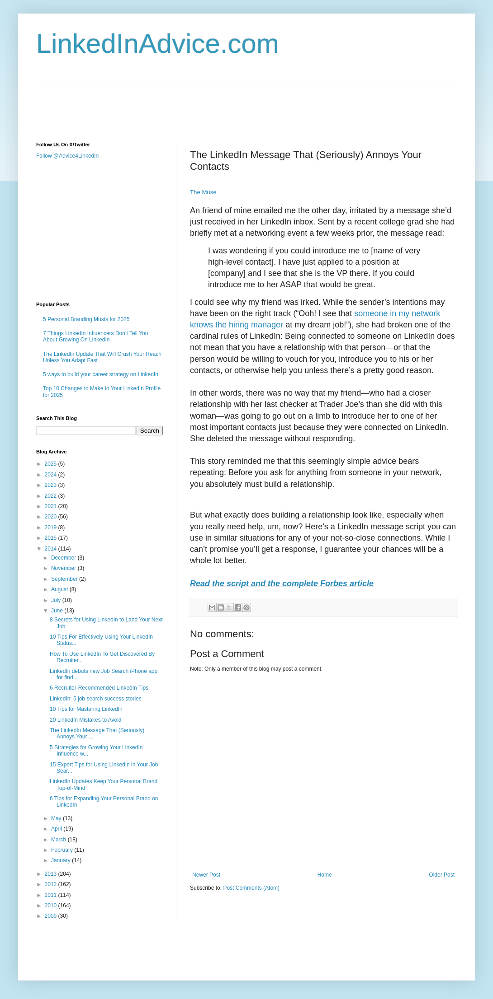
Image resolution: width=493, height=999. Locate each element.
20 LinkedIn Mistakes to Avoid (86, 720)
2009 (51, 916)
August (60, 589)
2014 (51, 549)
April (57, 829)
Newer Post (206, 875)
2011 (51, 895)
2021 (51, 506)
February (62, 850)
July (56, 600)
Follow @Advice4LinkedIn (67, 156)
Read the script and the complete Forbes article (282, 583)
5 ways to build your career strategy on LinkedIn (100, 374)
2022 (51, 496)
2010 (51, 905)
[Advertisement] (200, 105)
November (64, 568)
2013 (51, 874)
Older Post (442, 875)
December (64, 558)
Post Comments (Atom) (251, 888)
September (65, 579)
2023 (51, 485)
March (59, 839)
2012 (51, 884)
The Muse (203, 192)
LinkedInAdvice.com (157, 43)
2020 (51, 517)
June (57, 610)
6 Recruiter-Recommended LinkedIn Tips (99, 688)
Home (325, 875)
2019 (51, 527)
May (57, 818)
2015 (51, 538)
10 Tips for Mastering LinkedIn (86, 709)
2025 (51, 464)
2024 (51, 474)
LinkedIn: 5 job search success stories (96, 699)
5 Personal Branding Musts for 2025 (86, 319)
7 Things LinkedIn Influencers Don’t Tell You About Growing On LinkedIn (95, 336)
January (61, 860)
